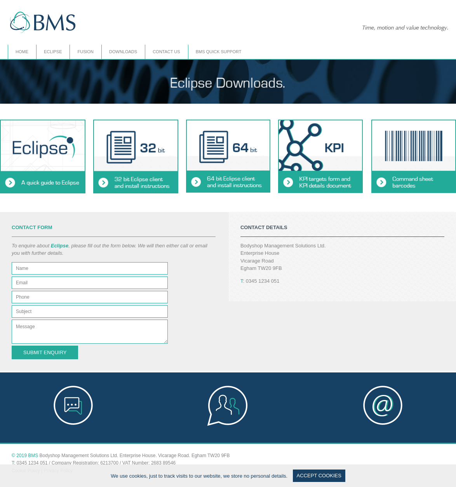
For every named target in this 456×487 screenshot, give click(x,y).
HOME (22, 51)
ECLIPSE (53, 51)
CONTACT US (166, 51)
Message (90, 332)
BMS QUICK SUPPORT (219, 51)
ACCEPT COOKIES (319, 475)
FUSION (85, 51)
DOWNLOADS (123, 51)
